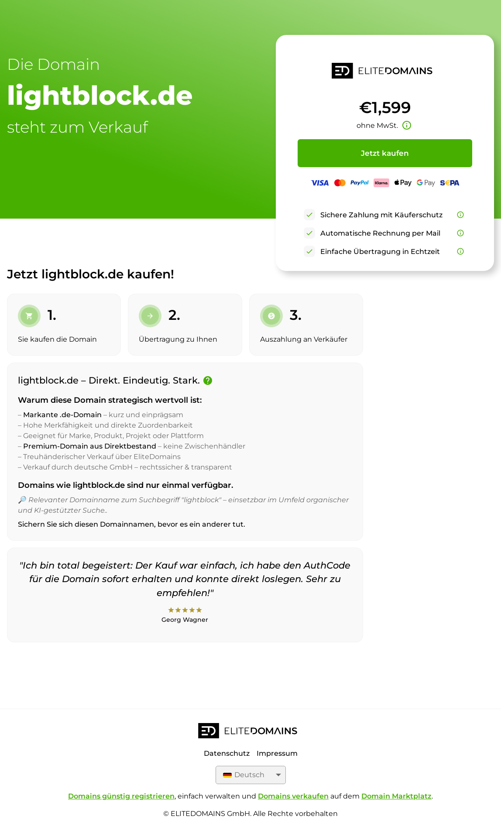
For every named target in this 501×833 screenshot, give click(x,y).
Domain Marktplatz (396, 796)
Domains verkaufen (293, 796)
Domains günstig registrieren (121, 796)
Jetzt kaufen (385, 153)
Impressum (277, 753)
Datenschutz (227, 753)
